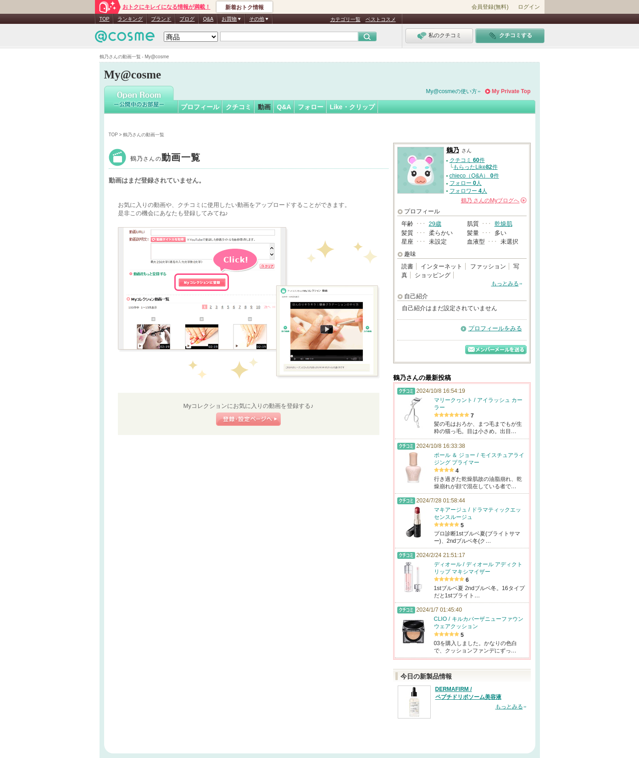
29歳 (435, 223)
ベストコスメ (381, 19)
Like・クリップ (352, 107)
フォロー (310, 107)
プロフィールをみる (495, 328)
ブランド (161, 19)
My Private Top (511, 91)
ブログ (186, 19)
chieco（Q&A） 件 (474, 176)
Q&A (208, 19)
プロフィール (200, 107)
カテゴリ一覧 (345, 19)
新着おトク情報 (244, 7)
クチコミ (238, 107)
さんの (494, 200)
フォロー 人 (466, 183)
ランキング (130, 19)
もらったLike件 (475, 167)
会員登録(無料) (490, 7)
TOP (105, 19)
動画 (264, 107)
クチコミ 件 (467, 160)
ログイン (529, 7)
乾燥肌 (503, 223)
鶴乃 (165, 158)
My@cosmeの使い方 (452, 91)
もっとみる (505, 283)
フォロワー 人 (468, 191)
